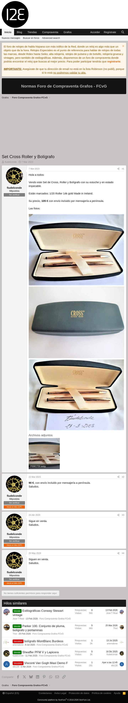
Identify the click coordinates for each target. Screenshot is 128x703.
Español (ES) (10, 693)
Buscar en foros (31, 38)
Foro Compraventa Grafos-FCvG (55, 618)
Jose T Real (18, 618)
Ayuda (117, 693)
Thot (15, 634)
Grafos (68, 32)
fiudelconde (18, 655)
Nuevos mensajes (11, 38)
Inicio (7, 32)
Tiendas (32, 32)
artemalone (18, 645)
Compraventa (50, 32)
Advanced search (51, 38)
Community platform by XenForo (64, 700)
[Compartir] (118, 169)
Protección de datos (79, 693)
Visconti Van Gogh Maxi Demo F (46, 663)
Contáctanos (45, 693)
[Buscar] (122, 32)
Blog (19, 32)
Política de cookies (101, 693)
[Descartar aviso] (122, 46)
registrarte (113, 61)
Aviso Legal (60, 693)
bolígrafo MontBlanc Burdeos (43, 641)
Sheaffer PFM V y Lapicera (40, 652)
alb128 (16, 666)
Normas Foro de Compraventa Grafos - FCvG (64, 86)
